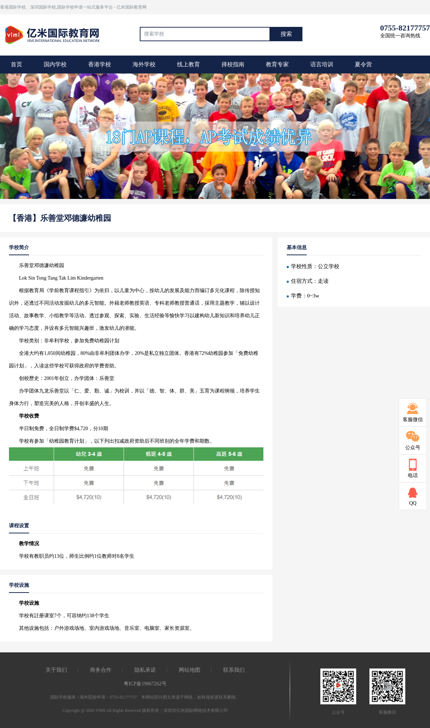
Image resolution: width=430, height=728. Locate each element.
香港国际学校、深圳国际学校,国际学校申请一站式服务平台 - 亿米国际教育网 (73, 7)
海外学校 (144, 64)
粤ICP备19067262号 (145, 683)
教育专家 (277, 64)
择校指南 (232, 64)
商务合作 (100, 670)
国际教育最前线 (55, 34)
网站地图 (189, 670)
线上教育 (188, 64)
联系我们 (234, 670)
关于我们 (56, 670)
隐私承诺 (145, 670)
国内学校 (55, 64)
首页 (16, 64)
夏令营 (363, 64)
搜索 (286, 34)
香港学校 (99, 64)
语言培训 (321, 64)
